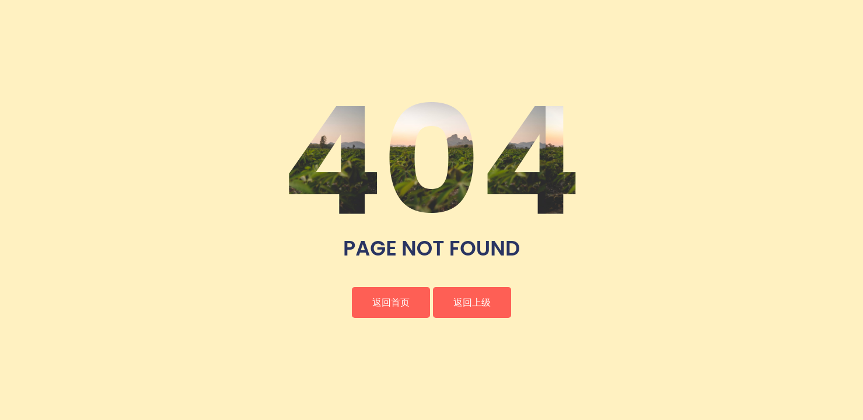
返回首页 (391, 302)
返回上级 (472, 302)
